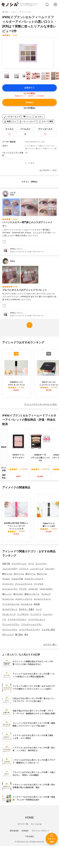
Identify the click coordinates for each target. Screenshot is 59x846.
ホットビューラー (10, 589)
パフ (4, 619)
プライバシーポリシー (40, 831)
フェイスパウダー (10, 569)
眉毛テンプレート (32, 594)
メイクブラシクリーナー (29, 629)
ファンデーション (19, 563)
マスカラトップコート (34, 579)
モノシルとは (36, 824)
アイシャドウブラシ (10, 624)
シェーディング (37, 569)
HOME (29, 817)
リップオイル (23, 614)
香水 (26, 634)
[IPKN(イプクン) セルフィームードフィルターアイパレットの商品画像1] (28, 53)
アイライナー (8, 584)
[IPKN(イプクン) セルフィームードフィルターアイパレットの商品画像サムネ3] (26, 76)
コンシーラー (41, 563)
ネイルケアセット (10, 609)
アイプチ (23, 589)
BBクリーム (7, 574)
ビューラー (48, 614)
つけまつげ (33, 589)
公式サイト (29, 88)
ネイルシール (8, 599)
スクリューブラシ (10, 629)
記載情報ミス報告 (48, 170)
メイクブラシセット (36, 619)
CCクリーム (19, 574)
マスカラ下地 (17, 579)
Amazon (29, 102)
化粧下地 (6, 563)
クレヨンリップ (9, 614)
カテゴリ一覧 (22, 824)
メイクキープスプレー (17, 619)
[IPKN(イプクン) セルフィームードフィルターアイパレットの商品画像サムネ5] (45, 76)
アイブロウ (39, 584)
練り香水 (19, 634)
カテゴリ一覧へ (50, 644)
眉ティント (7, 594)
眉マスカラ (18, 594)
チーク (31, 563)
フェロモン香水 (48, 629)
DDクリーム (30, 574)
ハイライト (24, 569)
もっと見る (29, 163)
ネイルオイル (26, 604)
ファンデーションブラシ (31, 624)
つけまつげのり (46, 589)
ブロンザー (50, 569)
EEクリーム (42, 574)
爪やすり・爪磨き (26, 609)
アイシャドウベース (23, 584)
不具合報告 (29, 836)
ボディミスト (8, 634)
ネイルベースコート (42, 599)
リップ (39, 609)
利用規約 (25, 831)
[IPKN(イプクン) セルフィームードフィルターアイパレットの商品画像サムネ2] (16, 76)
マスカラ (6, 579)
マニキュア (46, 594)
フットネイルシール (10, 604)
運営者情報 (14, 831)
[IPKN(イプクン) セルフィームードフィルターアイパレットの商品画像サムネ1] (6, 76)
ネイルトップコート (23, 599)
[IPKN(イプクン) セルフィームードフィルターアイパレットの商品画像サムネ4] (35, 76)
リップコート (36, 614)
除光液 (37, 604)
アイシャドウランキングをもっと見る (40, 404)
